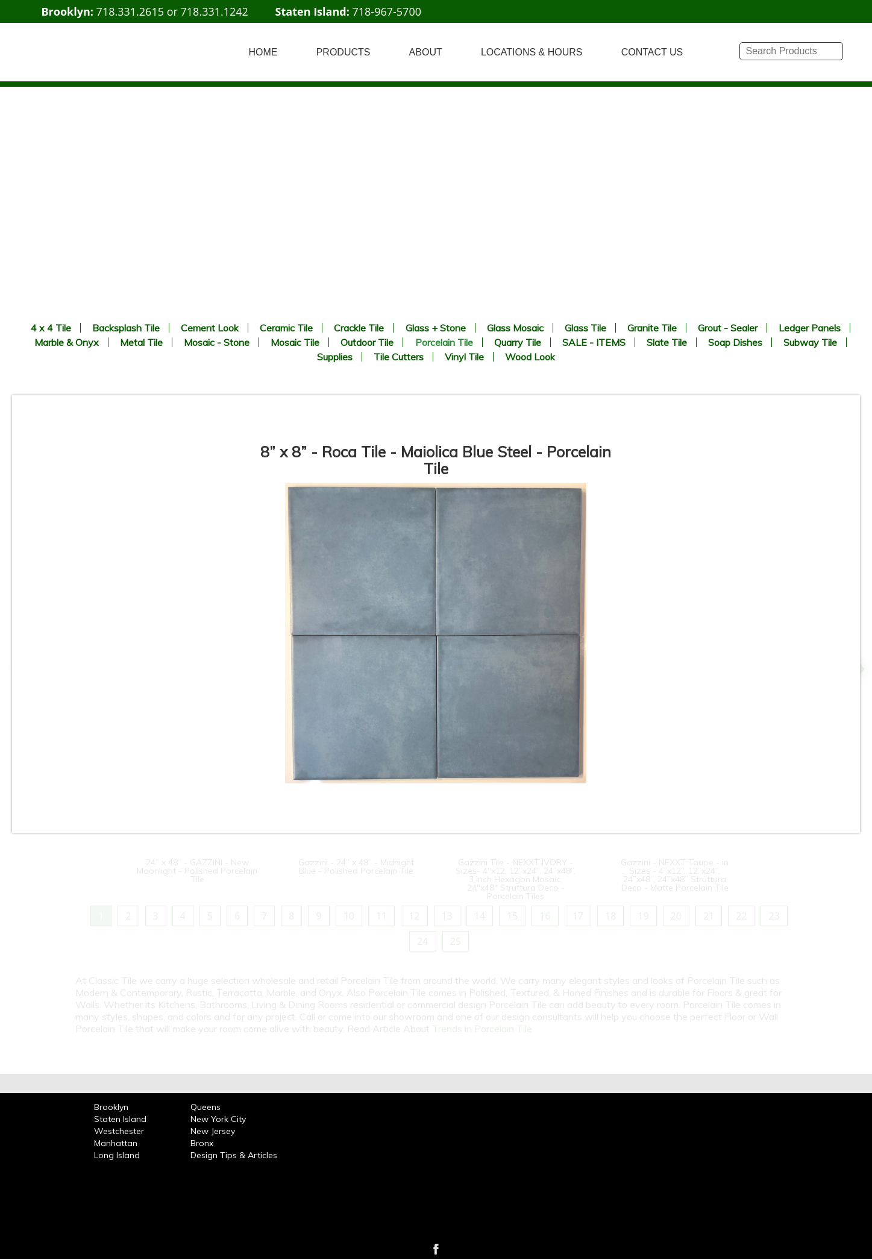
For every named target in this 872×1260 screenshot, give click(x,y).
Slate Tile (667, 342)
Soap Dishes (735, 342)
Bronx (201, 1143)
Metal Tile (141, 342)
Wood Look (530, 357)
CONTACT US (652, 52)
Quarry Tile (517, 342)
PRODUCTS (343, 52)
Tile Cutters (399, 357)
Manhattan (115, 1143)
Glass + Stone (436, 328)
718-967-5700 (386, 11)
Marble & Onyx (66, 342)
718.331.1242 (214, 11)
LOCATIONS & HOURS (532, 52)
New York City (218, 1119)
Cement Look (210, 328)
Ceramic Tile (286, 328)
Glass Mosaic (515, 328)
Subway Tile (810, 342)
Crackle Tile (359, 328)
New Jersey (212, 1131)
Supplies (335, 357)
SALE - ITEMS (594, 342)
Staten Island (120, 1119)
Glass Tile (585, 328)
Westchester (119, 1131)
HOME (263, 52)
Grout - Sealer (728, 328)
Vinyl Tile (464, 357)
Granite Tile (652, 328)
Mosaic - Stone (216, 342)
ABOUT (425, 52)
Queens (205, 1107)
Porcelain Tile (444, 342)
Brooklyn (111, 1107)
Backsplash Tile (126, 328)
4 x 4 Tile (51, 328)
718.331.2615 (130, 11)
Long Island (117, 1155)
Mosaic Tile (295, 342)
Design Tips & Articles (233, 1155)
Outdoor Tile (367, 342)
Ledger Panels (810, 328)
